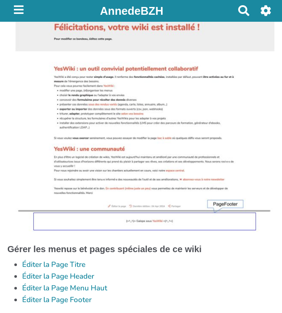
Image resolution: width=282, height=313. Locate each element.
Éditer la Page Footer (57, 300)
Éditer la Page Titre (53, 265)
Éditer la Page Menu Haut (64, 288)
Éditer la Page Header (58, 276)
